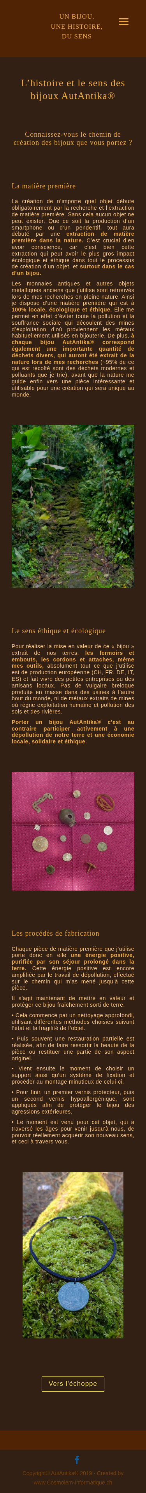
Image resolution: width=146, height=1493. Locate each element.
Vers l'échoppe (73, 1383)
